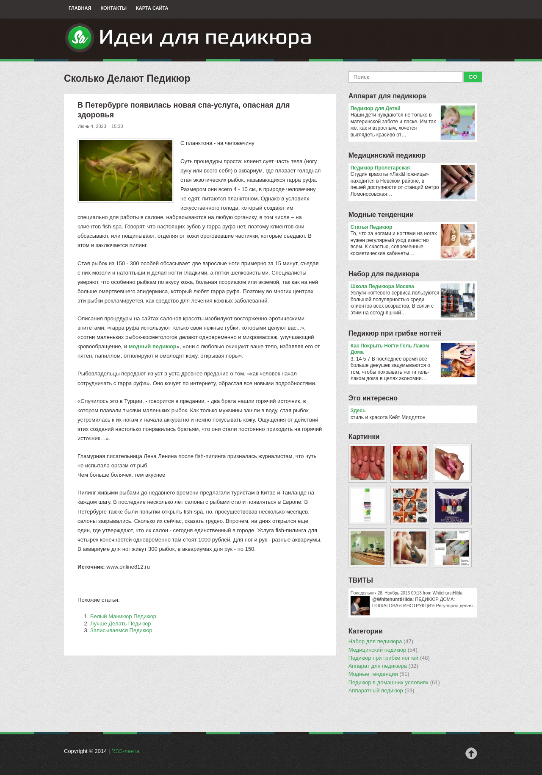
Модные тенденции (381, 214)
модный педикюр (153, 346)
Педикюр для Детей (413, 109)
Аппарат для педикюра (387, 96)
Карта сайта (152, 8)
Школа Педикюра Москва (413, 286)
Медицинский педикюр (387, 155)
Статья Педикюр (413, 227)
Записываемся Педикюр (121, 630)
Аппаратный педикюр (381, 691)
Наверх (471, 753)
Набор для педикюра (383, 274)
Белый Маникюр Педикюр (123, 616)
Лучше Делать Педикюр (120, 623)
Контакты (113, 8)
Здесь (358, 411)
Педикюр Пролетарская (413, 168)
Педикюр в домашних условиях (394, 683)
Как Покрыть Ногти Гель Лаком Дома (413, 349)
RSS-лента (125, 751)
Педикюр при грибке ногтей (395, 333)
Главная (80, 8)
